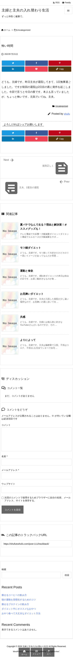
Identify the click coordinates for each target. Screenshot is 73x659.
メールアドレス (10, 470)
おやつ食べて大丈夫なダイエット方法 (21, 613)
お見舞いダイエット (32, 293)
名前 (4, 456)
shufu (67, 113)
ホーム (7, 30)
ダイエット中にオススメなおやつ (19, 608)
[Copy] (59, 69)
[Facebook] (36, 63)
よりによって (28, 340)
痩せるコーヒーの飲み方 (14, 595)
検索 (4, 569)
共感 (22, 317)
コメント (6, 425)
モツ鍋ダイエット (30, 247)
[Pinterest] (60, 63)
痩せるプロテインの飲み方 (15, 604)
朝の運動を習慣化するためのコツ (19, 599)
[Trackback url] (36, 543)
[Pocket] (36, 69)
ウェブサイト (8, 484)
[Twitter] (13, 63)
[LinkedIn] (13, 69)
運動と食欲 (26, 270)
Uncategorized (23, 30)
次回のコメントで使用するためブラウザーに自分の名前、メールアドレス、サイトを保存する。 (37, 499)
